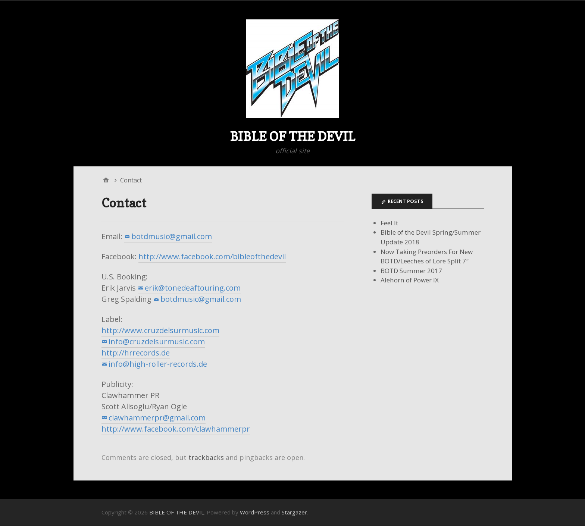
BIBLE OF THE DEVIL (292, 136)
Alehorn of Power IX (410, 280)
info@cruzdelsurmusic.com (157, 341)
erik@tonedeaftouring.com (193, 288)
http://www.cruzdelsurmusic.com (160, 330)
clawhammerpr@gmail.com (157, 418)
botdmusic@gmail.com (171, 236)
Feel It (389, 223)
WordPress (254, 512)
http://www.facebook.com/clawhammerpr (175, 429)
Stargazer (294, 512)
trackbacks (206, 457)
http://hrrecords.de (135, 353)
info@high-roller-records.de (158, 364)
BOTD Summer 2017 (411, 270)
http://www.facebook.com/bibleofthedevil (212, 256)
